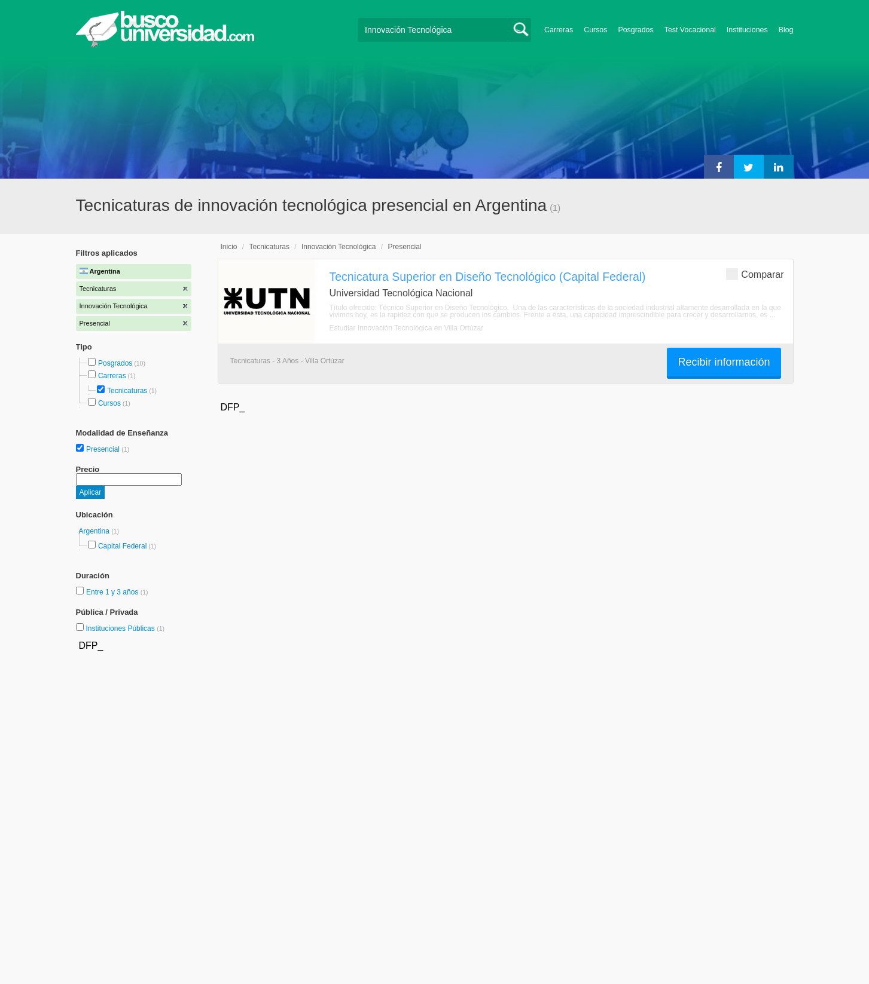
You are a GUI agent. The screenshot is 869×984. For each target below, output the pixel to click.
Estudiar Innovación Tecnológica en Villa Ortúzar (407, 328)
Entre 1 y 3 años (113, 592)
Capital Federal (122, 546)
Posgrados (635, 29)
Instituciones (747, 29)
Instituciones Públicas (125, 628)
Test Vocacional (690, 29)
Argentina (95, 531)
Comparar (754, 274)
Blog (786, 29)
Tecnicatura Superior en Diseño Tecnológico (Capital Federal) (488, 276)
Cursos (595, 29)
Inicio (229, 247)
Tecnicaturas (127, 391)
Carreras (558, 29)
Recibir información (724, 362)
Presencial (103, 449)
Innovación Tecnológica (338, 247)
